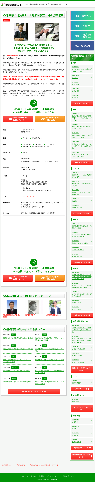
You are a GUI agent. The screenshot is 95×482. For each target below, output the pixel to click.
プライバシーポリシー (53, 476)
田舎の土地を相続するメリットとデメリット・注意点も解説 (17, 361)
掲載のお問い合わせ (69, 476)
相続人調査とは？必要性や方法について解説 (18, 349)
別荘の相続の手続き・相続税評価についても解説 (49, 350)
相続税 (14, 378)
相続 (44, 335)
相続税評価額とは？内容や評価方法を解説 (17, 382)
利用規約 (41, 476)
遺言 (13, 335)
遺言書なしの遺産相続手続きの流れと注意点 (18, 338)
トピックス (15, 367)
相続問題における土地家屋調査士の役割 (16, 371)
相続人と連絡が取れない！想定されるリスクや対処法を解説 (49, 383)
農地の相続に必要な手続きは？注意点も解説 (49, 360)
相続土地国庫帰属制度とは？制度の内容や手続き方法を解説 (49, 372)
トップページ (24, 476)
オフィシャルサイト (27, 196)
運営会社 (33, 476)
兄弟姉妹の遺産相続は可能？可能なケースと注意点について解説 (49, 339)
